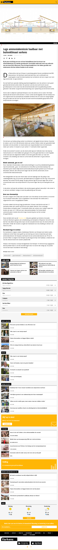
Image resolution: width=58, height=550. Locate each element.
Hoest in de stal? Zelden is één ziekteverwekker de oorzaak (25, 432)
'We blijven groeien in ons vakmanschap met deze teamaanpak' (26, 394)
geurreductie (16, 255)
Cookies (25, 535)
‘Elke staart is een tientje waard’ (18, 331)
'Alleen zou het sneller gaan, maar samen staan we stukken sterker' (27, 401)
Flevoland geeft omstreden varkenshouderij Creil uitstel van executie (28, 482)
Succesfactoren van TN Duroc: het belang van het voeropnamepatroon (28, 446)
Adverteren (38, 533)
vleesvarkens (27, 255)
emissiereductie (37, 255)
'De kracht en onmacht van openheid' (19, 369)
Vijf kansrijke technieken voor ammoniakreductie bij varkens (46, 271)
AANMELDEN (44, 527)
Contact (14, 533)
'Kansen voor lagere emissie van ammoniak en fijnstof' (18, 271)
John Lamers (10, 55)
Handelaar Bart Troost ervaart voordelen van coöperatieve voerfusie (27, 387)
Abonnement (29, 533)
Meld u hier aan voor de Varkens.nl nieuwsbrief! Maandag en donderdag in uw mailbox (29, 523)
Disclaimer (32, 535)
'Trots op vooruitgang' (16, 376)
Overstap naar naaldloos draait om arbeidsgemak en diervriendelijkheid (28, 408)
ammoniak (7, 255)
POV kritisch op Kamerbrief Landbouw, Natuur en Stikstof (24, 495)
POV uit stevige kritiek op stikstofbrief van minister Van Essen (26, 345)
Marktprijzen (8, 279)
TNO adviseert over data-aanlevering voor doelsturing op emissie (47, 265)
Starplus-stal (22, 218)
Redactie (21, 533)
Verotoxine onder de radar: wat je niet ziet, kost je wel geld (25, 453)
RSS (44, 533)
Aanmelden (7, 424)
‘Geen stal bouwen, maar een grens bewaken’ (21, 363)
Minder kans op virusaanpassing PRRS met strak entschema (25, 439)
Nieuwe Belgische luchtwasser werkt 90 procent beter (18, 264)
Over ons (6, 533)
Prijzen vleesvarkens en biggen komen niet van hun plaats (25, 489)
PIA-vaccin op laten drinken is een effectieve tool (22, 324)
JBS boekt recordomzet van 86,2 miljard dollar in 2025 (23, 475)
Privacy (49, 533)
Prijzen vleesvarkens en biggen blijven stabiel (22, 338)
